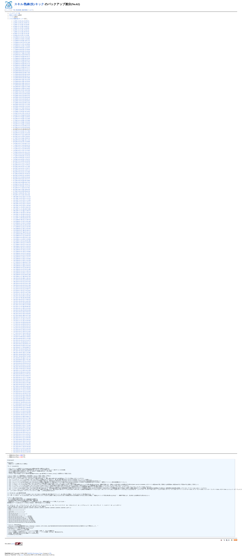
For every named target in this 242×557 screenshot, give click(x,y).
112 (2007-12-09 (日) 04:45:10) (21, 218)
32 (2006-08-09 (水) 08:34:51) (21, 76)
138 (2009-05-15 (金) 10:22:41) (22, 264)
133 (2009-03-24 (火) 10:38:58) (22, 255)
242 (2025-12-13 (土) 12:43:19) (22, 448)
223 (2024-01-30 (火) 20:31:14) (22, 414)
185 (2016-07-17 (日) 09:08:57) (22, 347)
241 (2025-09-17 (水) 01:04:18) (22, 446)
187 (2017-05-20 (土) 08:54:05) (22, 351)
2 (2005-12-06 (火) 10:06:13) (21, 23)
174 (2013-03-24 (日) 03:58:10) (22, 328)
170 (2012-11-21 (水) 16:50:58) (21, 320)
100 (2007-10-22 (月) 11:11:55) (21, 196)
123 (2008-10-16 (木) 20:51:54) (22, 237)
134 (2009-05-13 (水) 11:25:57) (21, 257)
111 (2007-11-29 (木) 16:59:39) (21, 216)
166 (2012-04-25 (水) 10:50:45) (22, 313)
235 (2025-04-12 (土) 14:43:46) (22, 436)
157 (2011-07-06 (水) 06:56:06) (21, 297)
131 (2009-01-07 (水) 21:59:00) (22, 251)
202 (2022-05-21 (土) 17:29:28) (22, 377)
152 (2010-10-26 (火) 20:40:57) (22, 289)
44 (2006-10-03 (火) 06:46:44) (21, 97)
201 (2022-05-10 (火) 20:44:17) (22, 375)
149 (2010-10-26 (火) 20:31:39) (22, 283)
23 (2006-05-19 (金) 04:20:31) (21, 60)
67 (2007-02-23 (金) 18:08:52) (21, 138)
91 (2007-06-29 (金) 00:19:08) (21, 180)
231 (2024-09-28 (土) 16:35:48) (22, 429)
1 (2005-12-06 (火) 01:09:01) (21, 21)
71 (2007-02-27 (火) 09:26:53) (21, 145)
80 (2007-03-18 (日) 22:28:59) (21, 161)
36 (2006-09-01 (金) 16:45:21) (21, 83)
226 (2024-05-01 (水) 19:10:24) (22, 420)
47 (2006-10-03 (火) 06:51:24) (21, 102)
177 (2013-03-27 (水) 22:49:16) (22, 333)
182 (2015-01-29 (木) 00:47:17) (22, 342)
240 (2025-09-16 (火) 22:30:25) (22, 445)
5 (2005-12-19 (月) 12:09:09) (21, 28)
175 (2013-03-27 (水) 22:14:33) (22, 329)
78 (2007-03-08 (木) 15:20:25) (21, 157)
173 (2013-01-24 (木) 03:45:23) (22, 326)
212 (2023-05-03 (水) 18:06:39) (22, 395)
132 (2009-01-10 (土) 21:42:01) (22, 253)
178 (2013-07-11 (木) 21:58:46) (21, 335)
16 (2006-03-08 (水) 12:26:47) (21, 47)
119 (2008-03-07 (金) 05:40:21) (21, 230)
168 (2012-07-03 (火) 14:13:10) (22, 317)
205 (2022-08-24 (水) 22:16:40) (22, 382)
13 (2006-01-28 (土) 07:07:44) (21, 42)
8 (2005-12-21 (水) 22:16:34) (21, 33)
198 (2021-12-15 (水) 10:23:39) (22, 370)
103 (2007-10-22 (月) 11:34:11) (21, 202)
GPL (50, 553)
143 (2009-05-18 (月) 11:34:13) (21, 273)
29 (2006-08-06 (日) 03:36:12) (21, 71)
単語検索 (18, 10)
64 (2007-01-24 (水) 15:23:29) (21, 133)
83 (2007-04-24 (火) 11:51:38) (21, 166)
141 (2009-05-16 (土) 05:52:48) (22, 269)
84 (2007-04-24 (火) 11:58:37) (21, 168)
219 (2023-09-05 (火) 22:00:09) (22, 407)
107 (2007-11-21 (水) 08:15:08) (21, 209)
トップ (8, 10)
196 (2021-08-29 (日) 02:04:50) (22, 367)
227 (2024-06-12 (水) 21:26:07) (22, 422)
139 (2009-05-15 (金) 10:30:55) (22, 266)
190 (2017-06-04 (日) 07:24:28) (22, 356)
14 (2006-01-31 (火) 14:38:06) (21, 44)
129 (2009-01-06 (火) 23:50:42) (22, 248)
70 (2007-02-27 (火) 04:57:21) (21, 143)
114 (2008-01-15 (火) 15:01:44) (21, 221)
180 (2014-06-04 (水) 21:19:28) (22, 338)
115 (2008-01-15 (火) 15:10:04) (21, 223)
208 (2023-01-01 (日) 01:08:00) (22, 388)
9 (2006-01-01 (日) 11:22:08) (21, 35)
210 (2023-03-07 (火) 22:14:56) (22, 391)
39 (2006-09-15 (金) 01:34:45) (21, 88)
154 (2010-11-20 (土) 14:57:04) (21, 292)
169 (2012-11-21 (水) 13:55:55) (21, 319)
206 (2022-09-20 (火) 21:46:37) (22, 384)
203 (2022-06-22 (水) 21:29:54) (22, 379)
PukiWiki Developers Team (34, 553)
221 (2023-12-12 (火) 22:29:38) (22, 411)
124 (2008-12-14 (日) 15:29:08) (22, 239)
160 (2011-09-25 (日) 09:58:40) (21, 303)
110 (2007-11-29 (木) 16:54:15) (21, 214)
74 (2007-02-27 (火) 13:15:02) (21, 150)
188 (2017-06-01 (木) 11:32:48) (21, 352)
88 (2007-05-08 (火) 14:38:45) (21, 175)
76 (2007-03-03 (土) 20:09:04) (21, 154)
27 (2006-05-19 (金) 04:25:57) (21, 67)
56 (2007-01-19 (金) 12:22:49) (21, 118)
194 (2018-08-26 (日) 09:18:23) (22, 363)
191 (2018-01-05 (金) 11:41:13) (21, 358)
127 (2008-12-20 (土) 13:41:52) (22, 244)
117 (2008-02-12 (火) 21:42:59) (21, 226)
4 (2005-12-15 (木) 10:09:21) (21, 26)
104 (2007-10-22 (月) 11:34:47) (21, 203)
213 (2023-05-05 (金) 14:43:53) (22, 397)
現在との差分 (13, 15)
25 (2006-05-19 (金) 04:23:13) (21, 63)
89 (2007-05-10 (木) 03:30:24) (21, 177)
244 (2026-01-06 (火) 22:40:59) (22, 452)
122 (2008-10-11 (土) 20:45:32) (21, 235)
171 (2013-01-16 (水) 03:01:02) (22, 322)
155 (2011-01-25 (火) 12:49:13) (21, 294)
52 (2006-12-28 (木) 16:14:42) (21, 111)
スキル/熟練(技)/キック (29, 4)
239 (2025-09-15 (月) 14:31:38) (22, 443)
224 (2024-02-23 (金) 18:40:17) (22, 416)
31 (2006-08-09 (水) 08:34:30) (21, 74)
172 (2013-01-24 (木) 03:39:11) (21, 324)
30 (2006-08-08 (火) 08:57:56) (21, 72)
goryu (13, 543)
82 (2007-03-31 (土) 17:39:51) (21, 164)
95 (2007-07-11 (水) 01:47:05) (21, 187)
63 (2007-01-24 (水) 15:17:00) (21, 131)
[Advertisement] (27, 549)
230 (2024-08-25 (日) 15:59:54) (22, 427)
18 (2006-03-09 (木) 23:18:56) (21, 51)
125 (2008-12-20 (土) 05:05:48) (22, 241)
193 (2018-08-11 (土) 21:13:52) (21, 361)
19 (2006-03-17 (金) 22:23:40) (21, 53)
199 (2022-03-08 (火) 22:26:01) (22, 372)
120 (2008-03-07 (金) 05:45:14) (22, 232)
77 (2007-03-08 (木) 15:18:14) (21, 156)
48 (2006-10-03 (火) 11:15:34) (21, 104)
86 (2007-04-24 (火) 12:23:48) (21, 172)
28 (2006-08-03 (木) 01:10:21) (21, 69)
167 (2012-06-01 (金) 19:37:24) (22, 315)
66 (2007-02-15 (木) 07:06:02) (21, 136)
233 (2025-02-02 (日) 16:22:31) (22, 432)
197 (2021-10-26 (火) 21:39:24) (22, 368)
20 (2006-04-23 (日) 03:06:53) (21, 55)
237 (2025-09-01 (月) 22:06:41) (22, 439)
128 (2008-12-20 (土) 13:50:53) (22, 246)
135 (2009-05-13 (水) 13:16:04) (22, 258)
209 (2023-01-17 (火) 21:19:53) (22, 390)
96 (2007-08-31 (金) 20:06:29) (21, 189)
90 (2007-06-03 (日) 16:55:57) (21, 179)
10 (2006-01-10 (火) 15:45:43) (21, 37)
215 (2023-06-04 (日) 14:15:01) (22, 400)
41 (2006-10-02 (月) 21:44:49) (21, 92)
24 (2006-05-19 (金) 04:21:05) (21, 62)
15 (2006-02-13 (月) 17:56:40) (21, 46)
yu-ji (22, 555)
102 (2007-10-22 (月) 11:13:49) (21, 200)
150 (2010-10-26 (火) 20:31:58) (22, 285)
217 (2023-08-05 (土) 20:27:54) (22, 404)
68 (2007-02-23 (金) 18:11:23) (21, 140)
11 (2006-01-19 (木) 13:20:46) (21, 39)
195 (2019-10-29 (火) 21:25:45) (22, 365)
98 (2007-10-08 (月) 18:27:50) (21, 193)
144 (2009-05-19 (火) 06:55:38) (22, 274)
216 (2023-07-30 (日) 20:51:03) (22, 402)
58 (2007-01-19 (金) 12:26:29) (21, 122)
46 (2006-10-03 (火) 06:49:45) (21, 101)
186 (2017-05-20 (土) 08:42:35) (22, 349)
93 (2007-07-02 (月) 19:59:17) (21, 184)
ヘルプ (30, 10)
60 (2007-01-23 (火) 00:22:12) (21, 125)
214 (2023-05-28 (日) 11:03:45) (21, 398)
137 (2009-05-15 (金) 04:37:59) (22, 262)
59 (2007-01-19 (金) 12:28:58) (21, 124)
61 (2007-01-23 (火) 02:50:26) (21, 127)
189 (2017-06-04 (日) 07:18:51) (22, 354)
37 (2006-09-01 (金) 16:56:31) (21, 85)
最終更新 (24, 10)
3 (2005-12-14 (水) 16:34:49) (21, 24)
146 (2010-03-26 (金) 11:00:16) (21, 278)
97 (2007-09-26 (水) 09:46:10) (21, 191)
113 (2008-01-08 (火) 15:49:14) (21, 219)
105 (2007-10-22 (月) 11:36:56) (21, 205)
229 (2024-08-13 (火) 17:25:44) (22, 425)
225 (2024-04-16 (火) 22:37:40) (22, 418)
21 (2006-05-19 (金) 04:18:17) (21, 56)
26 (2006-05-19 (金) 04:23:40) (21, 65)
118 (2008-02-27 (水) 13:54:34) (21, 228)
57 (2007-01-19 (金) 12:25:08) (21, 120)
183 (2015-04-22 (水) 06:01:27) (22, 343)
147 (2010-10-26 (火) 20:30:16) (22, 280)
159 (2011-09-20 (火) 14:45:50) (21, 301)
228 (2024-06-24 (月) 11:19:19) (21, 423)
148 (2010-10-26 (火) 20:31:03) (22, 281)
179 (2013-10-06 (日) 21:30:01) (22, 336)
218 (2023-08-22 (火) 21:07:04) (22, 406)
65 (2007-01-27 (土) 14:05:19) (21, 134)
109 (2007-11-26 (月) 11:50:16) (21, 212)
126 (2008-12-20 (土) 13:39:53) (22, 242)
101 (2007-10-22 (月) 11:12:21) (21, 198)
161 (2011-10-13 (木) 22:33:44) (21, 304)
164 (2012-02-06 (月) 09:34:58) (22, 310)
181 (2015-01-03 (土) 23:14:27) (22, 340)
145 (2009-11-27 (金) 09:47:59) (21, 276)
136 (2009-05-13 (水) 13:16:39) (22, 260)
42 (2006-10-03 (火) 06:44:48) (21, 94)
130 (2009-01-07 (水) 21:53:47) (22, 250)
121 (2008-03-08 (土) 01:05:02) (22, 234)
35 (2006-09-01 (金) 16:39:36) (21, 81)
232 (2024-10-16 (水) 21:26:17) (22, 430)
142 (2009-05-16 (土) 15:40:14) (22, 271)
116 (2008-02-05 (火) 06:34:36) (21, 225)
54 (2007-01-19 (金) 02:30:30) (21, 115)
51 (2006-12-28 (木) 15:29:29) (21, 109)
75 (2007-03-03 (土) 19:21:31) (21, 152)
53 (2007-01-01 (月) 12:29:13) (21, 113)
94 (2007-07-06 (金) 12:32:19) (21, 186)
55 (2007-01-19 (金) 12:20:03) (21, 117)
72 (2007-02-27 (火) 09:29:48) (21, 147)
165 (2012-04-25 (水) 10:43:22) (22, 312)
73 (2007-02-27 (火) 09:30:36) (21, 148)
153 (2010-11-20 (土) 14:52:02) (21, 290)
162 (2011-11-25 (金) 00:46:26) (21, 306)
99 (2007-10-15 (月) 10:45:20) (21, 195)
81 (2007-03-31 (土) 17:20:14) (21, 163)
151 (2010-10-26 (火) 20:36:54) (22, 287)
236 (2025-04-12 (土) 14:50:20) (22, 437)
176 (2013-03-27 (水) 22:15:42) (22, 331)
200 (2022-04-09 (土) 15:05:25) (22, 374)
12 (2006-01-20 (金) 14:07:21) (21, 40)
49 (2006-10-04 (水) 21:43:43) (21, 106)
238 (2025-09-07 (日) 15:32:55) (22, 441)
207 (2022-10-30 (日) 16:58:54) (22, 386)
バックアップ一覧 (14, 13)
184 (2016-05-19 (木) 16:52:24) (22, 345)
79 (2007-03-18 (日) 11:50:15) (21, 159)
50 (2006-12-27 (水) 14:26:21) (21, 108)
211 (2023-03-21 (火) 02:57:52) (21, 393)
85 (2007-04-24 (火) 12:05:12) (21, 170)
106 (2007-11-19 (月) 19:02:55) (21, 207)
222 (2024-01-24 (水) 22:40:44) (22, 413)
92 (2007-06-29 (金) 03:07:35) (21, 182)
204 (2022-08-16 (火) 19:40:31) (22, 381)
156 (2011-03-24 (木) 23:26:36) (21, 296)
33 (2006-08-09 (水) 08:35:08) (21, 78)
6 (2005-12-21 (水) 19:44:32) (21, 30)
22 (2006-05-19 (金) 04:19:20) (21, 58)
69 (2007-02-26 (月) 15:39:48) (21, 141)
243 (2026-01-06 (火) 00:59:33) (22, 450)
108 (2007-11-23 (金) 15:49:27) (21, 210)
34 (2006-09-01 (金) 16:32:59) (21, 79)
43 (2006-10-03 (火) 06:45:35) (21, 95)
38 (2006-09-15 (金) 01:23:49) (21, 86)
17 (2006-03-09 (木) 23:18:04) (21, 49)
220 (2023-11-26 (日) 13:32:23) (21, 409)
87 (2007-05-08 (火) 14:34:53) (21, 173)
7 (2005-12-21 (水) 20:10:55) (21, 31)
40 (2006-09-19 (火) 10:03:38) (21, 90)
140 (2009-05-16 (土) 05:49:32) (22, 267)
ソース (11, 17)
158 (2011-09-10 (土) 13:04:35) (21, 299)
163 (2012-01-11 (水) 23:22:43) (21, 308)
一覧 (13, 10)
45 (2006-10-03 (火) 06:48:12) (21, 99)
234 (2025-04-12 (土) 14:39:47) (22, 434)
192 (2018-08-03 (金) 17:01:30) (22, 359)
